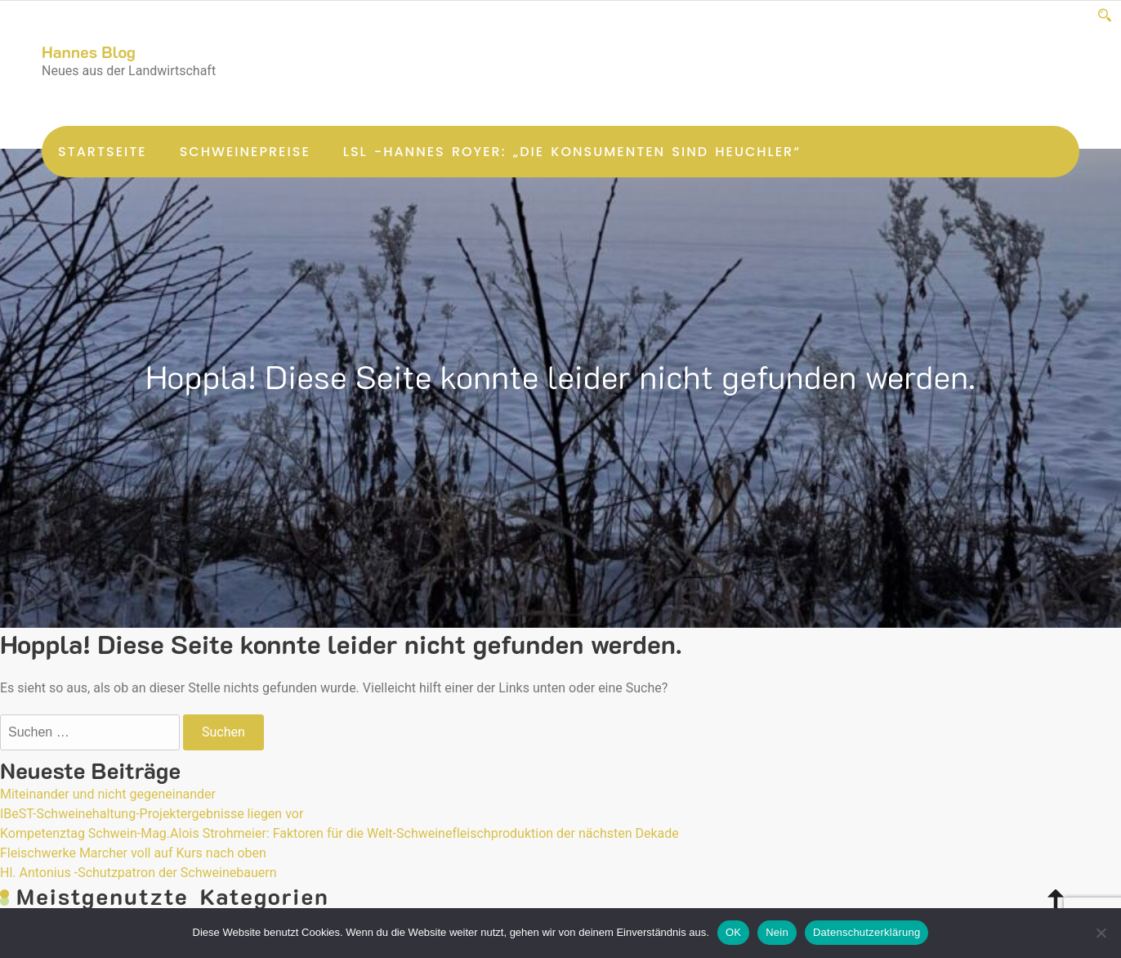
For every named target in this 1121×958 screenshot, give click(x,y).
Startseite (102, 151)
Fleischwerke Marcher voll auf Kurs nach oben (133, 853)
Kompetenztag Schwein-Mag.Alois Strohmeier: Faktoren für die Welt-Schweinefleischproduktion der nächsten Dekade (339, 833)
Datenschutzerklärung (866, 932)
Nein (777, 932)
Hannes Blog (89, 51)
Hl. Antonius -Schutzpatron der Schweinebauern (138, 872)
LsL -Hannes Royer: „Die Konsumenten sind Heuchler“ (572, 151)
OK (733, 932)
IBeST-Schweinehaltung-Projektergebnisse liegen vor (151, 813)
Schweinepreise (245, 151)
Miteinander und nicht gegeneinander (108, 794)
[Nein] (1100, 932)
